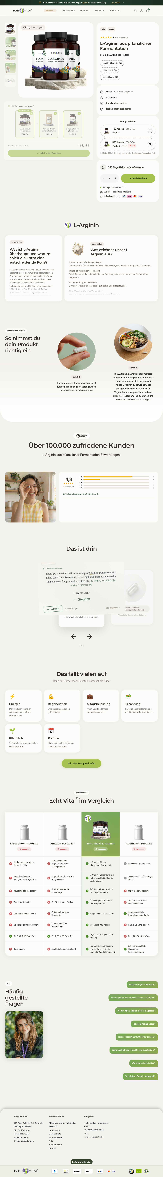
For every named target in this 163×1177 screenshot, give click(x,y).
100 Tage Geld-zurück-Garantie (28, 1122)
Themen (85, 10)
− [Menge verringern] (103, 178)
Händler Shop (55, 1144)
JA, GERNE (53, 608)
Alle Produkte (68, 10)
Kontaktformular (21, 1133)
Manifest (53, 1126)
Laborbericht (109, 70)
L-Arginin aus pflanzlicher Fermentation (25, 129)
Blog (86, 1133)
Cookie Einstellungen (24, 1140)
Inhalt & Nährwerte (112, 63)
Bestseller (99, 10)
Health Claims (110, 77)
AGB (51, 1140)
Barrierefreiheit (56, 1137)
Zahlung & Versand (23, 1126)
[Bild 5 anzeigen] (10, 81)
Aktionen (50, 11)
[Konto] (141, 10)
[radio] (127, 131)
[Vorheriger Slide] (73, 636)
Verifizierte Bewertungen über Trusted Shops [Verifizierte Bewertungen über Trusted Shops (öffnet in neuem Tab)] (80, 494)
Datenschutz (55, 1133)
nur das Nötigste (71, 608)
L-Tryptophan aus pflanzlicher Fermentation (72, 129)
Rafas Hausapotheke (94, 1136)
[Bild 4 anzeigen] (10, 68)
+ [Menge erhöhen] (115, 178)
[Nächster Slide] (89, 636)
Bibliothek (115, 10)
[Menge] (109, 178)
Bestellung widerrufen (81, 1162)
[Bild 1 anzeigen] (10, 29)
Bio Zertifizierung (22, 1130)
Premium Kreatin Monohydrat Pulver (49, 129)
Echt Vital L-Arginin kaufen (81, 763)
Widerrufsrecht (21, 1137)
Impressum (54, 1130)
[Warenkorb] (147, 10)
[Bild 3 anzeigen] (10, 55)
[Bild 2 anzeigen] (10, 42)
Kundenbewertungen (94, 1129)
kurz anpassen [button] (112, 607)
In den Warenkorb (138, 178)
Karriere (53, 1147)
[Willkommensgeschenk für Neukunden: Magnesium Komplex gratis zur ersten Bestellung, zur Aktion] (81, 2)
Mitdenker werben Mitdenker (62, 1122)
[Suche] (135, 10)
